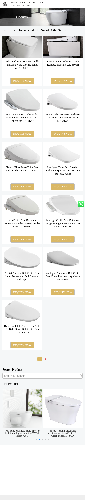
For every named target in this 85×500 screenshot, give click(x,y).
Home (22, 30)
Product (33, 30)
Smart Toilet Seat (52, 30)
